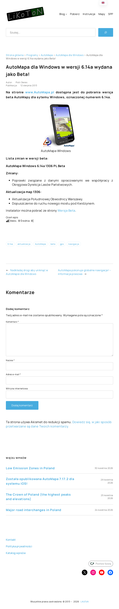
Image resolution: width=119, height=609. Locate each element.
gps (62, 243)
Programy (32, 55)
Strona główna (15, 55)
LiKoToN (85, 601)
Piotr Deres (21, 82)
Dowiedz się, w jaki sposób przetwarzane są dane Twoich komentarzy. (59, 424)
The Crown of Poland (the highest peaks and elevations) (38, 496)
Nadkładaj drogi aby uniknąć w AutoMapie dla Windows (27, 272)
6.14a (10, 243)
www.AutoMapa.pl (39, 92)
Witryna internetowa (17, 388)
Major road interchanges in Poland (33, 510)
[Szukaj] (105, 32)
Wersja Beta (66, 210)
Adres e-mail (13, 374)
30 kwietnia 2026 (104, 468)
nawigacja (73, 243)
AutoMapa (47, 55)
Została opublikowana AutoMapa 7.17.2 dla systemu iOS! (40, 481)
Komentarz (12, 321)
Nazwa (10, 360)
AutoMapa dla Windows (70, 55)
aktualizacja (24, 243)
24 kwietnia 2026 (104, 509)
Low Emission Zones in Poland (30, 468)
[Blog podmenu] (66, 14)
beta (53, 243)
